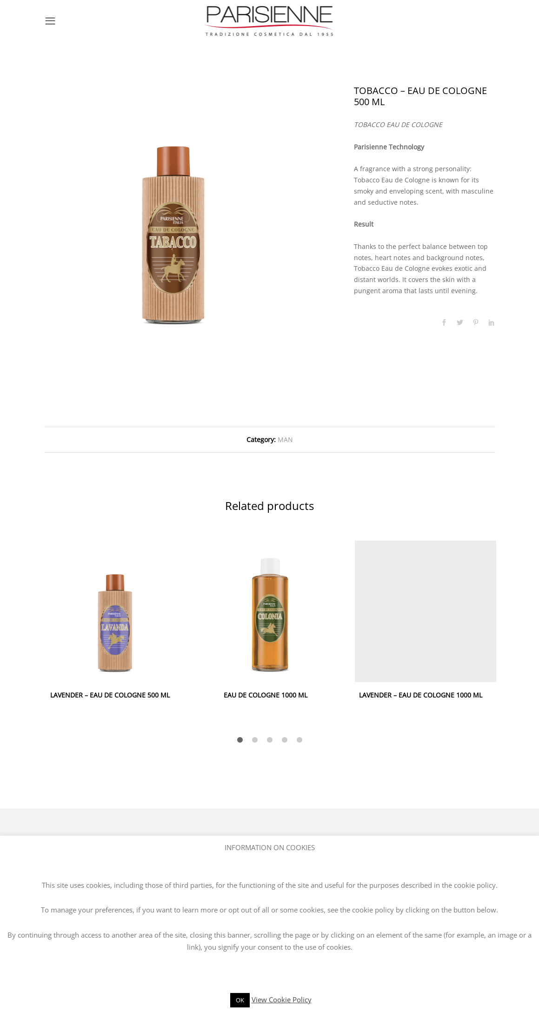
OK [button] (240, 1000)
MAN (285, 439)
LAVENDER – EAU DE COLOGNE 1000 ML (420, 695)
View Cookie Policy (282, 999)
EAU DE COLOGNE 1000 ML (265, 695)
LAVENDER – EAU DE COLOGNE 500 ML (110, 695)
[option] (173, 214)
